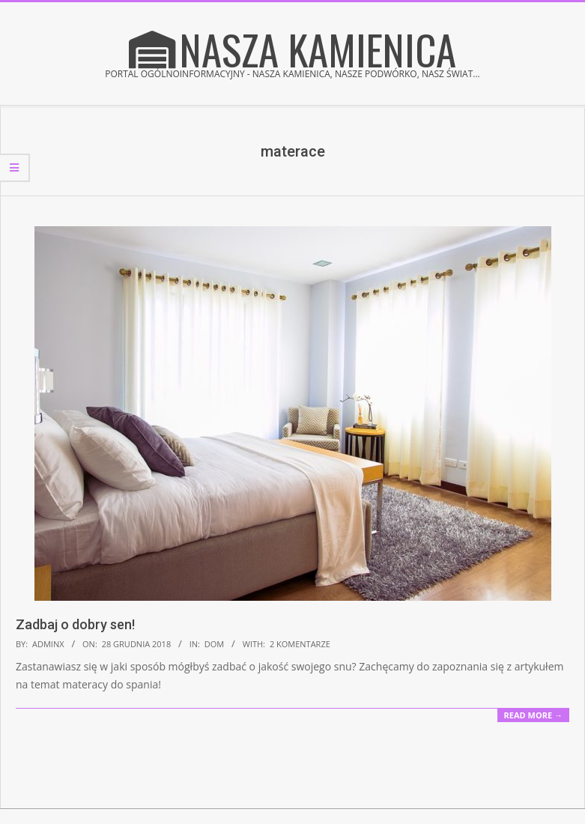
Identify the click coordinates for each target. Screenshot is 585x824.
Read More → (533, 715)
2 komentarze (300, 643)
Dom (214, 643)
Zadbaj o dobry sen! (75, 624)
